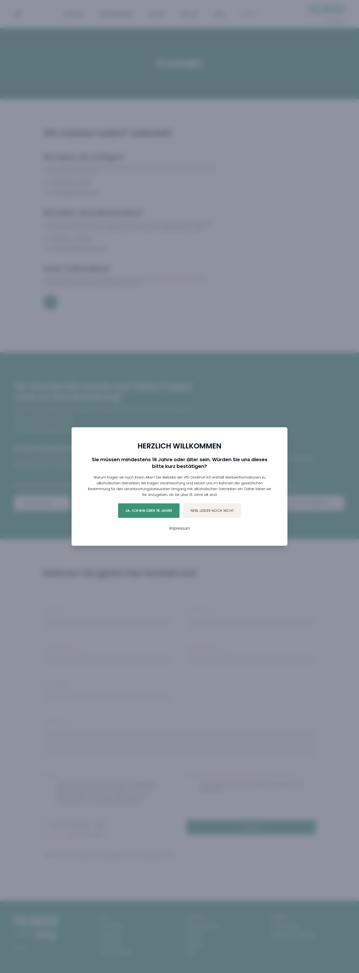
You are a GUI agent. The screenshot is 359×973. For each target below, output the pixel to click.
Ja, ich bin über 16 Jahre (149, 510)
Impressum (179, 528)
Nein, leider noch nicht (212, 510)
